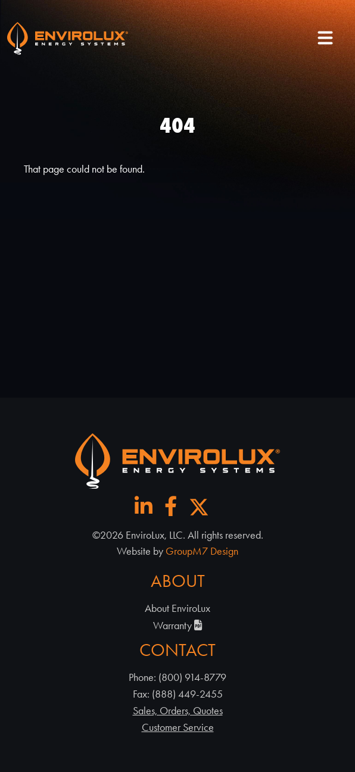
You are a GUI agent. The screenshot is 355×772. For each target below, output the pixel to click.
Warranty (178, 625)
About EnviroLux (177, 608)
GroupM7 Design (202, 551)
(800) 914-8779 (192, 677)
